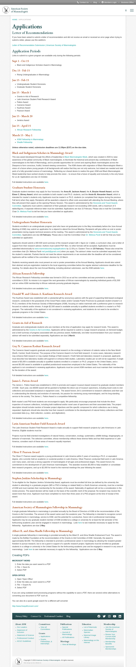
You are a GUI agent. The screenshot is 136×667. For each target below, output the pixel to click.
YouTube (114, 616)
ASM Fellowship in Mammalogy (30, 139)
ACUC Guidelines (24, 641)
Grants (42, 633)
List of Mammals (90, 627)
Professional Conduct (53, 616)
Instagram (109, 616)
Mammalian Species (88, 631)
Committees (44, 624)
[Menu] (132, 11)
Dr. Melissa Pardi (24, 212)
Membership (109, 624)
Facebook (99, 616)
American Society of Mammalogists (48, 660)
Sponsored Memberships (110, 648)
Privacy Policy (21, 616)
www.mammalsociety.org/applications (50, 249)
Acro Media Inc (37, 663)
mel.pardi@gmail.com (51, 251)
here (46, 182)
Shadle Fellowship (24, 142)
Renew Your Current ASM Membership (110, 636)
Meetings (64, 641)
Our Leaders (22, 627)
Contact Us (84, 2)
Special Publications (67, 628)
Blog (95, 2)
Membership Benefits (110, 643)
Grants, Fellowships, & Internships (46, 641)
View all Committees (45, 628)
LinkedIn (120, 616)
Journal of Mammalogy (67, 633)
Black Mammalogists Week (75, 157)
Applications (45, 636)
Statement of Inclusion (22, 631)
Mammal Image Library (90, 636)
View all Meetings (69, 644)
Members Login (110, 2)
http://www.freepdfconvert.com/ (25, 606)
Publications (66, 624)
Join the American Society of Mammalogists (112, 629)
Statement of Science (25, 635)
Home (14, 20)
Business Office (127, 2)
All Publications (68, 637)
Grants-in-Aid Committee (39, 330)
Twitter (104, 616)
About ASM (20, 624)
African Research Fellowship (29, 130)
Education (86, 624)
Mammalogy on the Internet (91, 641)
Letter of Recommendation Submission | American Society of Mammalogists (44, 45)
